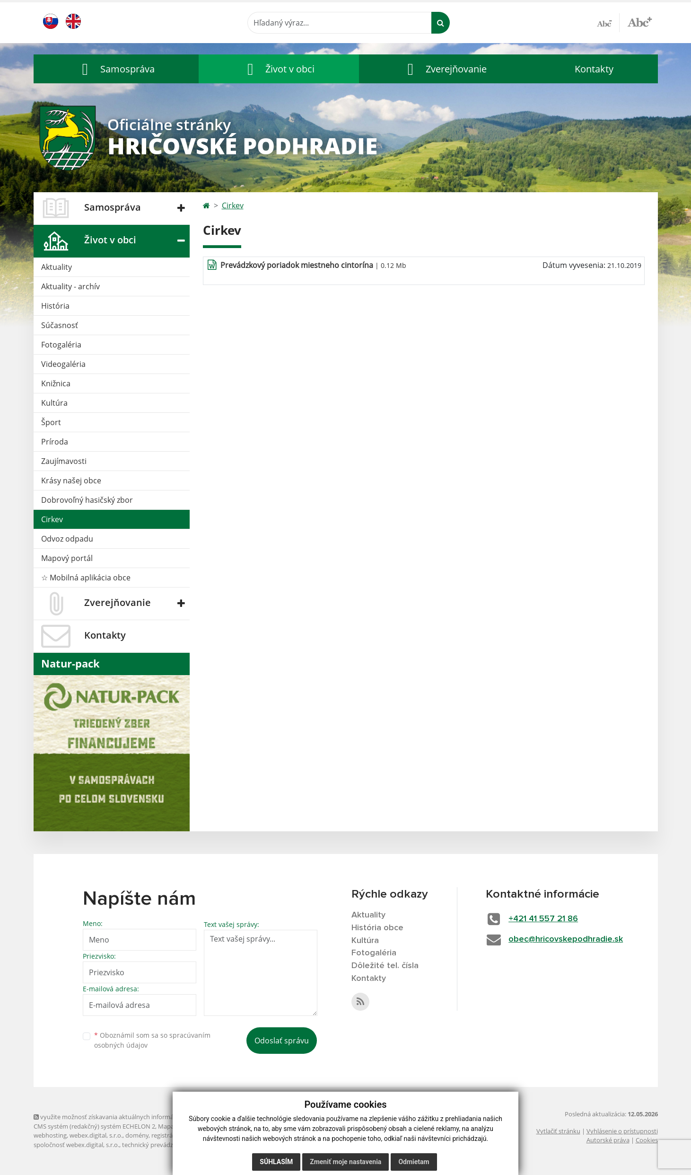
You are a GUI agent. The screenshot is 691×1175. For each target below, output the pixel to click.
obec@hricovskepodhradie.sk (565, 939)
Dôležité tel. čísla (385, 965)
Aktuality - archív (70, 286)
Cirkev (52, 519)
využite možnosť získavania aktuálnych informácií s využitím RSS (127, 1117)
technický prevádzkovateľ (158, 1144)
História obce (377, 928)
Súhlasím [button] (276, 1162)
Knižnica (55, 383)
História (55, 306)
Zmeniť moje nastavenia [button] (345, 1162)
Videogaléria (63, 364)
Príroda (54, 441)
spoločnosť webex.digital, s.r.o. (76, 1144)
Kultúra (54, 403)
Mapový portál (67, 558)
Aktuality (56, 267)
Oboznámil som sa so (152, 1040)
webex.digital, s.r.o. (96, 1135)
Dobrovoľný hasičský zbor (87, 500)
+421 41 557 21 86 (543, 919)
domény (137, 1135)
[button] (116, 68)
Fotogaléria (61, 344)
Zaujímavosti (64, 461)
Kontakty (594, 68)
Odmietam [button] (413, 1162)
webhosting (50, 1135)
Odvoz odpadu (67, 539)
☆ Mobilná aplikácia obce (86, 577)
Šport (51, 422)
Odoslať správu (281, 1040)
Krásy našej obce (71, 480)
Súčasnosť (59, 325)
